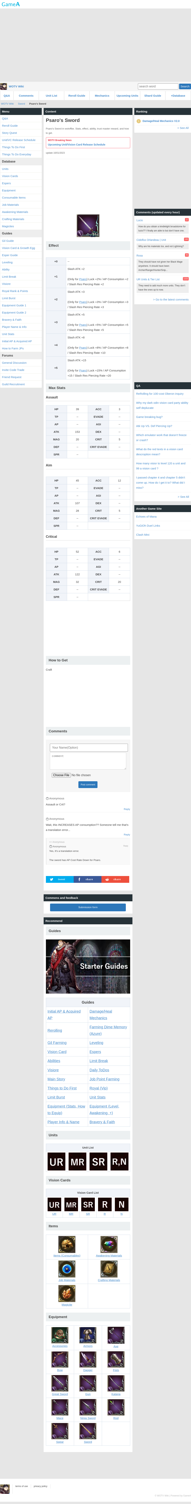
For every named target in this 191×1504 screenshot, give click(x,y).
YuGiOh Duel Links (148, 525)
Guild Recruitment (13, 384)
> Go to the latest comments (171, 299)
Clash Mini (142, 534)
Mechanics (102, 95)
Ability (6, 269)
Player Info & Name (64, 1124)
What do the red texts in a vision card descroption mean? (159, 452)
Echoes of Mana (146, 516)
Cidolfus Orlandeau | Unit (151, 239)
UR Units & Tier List (148, 279)
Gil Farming (57, 1045)
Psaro (83, 279)
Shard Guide (152, 95)
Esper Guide (10, 255)
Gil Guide (8, 240)
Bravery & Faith (102, 1124)
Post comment (88, 787)
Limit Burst (56, 1099)
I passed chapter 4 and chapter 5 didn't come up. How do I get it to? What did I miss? (160, 482)
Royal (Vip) (99, 1090)
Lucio (140, 220)
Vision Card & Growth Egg (18, 248)
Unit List (51, 95)
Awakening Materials (15, 211)
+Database (178, 95)
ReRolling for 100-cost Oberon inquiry (160, 393)
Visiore (53, 1072)
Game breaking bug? (149, 416)
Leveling (96, 1045)
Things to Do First (62, 1090)
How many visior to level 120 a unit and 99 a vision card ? (161, 466)
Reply (127, 811)
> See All (183, 127)
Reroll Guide (76, 95)
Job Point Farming (104, 1081)
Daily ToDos (99, 1072)
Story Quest (9, 132)
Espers (95, 1054)
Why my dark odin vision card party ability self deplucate (162, 405)
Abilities (54, 1063)
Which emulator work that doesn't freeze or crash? (161, 437)
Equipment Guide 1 (14, 305)
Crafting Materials (13, 219)
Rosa (140, 255)
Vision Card (57, 1054)
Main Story (56, 1081)
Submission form (88, 909)
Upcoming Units (127, 95)
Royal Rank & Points (15, 291)
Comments (26, 95)
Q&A (7, 95)
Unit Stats (98, 1099)
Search (184, 86)
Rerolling (55, 1033)
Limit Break (99, 1063)
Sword (21, 103)
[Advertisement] (95, 44)
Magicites (8, 226)
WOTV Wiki (16, 86)
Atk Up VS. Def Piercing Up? (154, 426)
